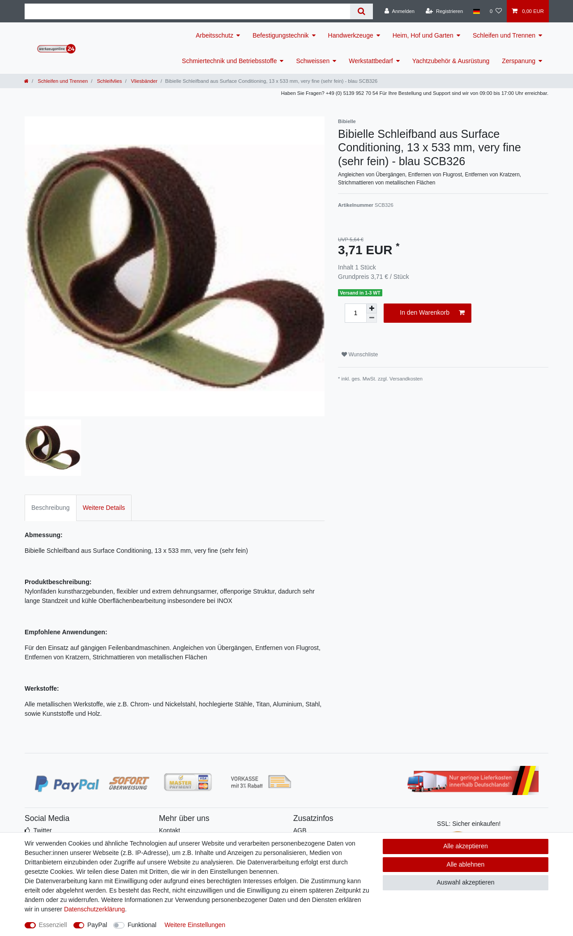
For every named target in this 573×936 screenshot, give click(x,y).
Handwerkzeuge (350, 35)
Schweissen (312, 60)
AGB (300, 830)
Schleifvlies (108, 81)
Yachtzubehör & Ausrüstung (451, 60)
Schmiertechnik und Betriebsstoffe (229, 60)
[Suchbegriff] (187, 11)
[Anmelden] (399, 11)
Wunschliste (360, 354)
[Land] (476, 11)
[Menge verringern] (371, 318)
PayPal (97, 924)
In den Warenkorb (432, 313)
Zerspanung (518, 60)
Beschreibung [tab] (50, 507)
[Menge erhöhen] (371, 308)
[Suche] (361, 11)
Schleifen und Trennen (504, 35)
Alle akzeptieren (465, 846)
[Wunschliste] (496, 11)
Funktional (142, 924)
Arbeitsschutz (214, 35)
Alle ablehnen (466, 864)
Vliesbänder (143, 81)
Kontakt (169, 830)
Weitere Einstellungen (194, 924)
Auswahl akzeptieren (465, 882)
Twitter (42, 830)
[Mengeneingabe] (355, 313)
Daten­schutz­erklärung (94, 909)
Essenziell (53, 924)
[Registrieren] (444, 11)
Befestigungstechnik (280, 35)
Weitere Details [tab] (104, 507)
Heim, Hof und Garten (423, 35)
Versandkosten (406, 378)
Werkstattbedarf (371, 60)
